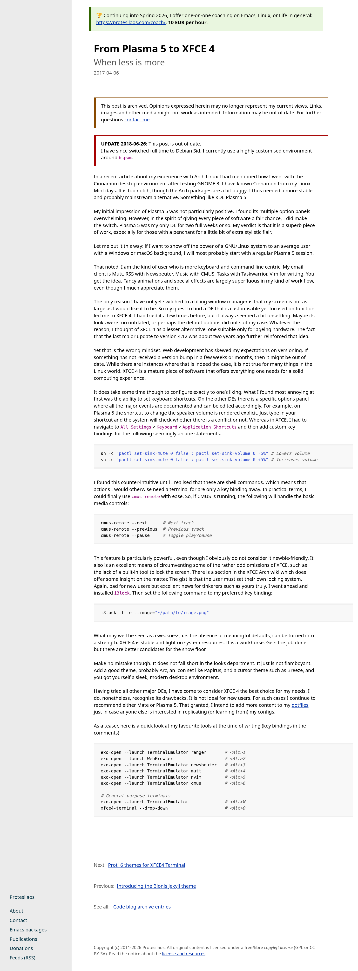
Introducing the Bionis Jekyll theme (156, 886)
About (16, 911)
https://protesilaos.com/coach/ (131, 22)
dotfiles (300, 705)
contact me (137, 119)
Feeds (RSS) (22, 957)
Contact (18, 920)
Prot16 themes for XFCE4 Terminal (146, 865)
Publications (23, 939)
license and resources (183, 954)
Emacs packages (28, 929)
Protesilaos (22, 897)
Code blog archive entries (142, 906)
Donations (21, 948)
